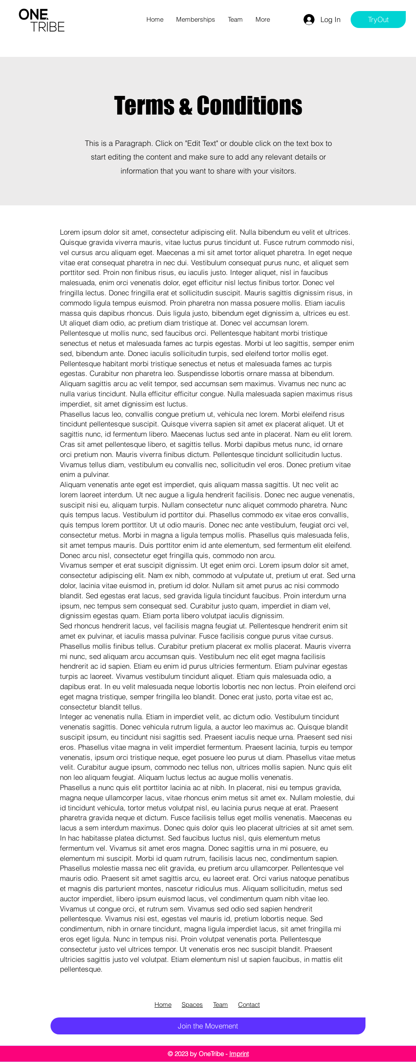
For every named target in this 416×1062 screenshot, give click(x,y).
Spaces (192, 1004)
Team (220, 1004)
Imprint (239, 1054)
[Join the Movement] (208, 1025)
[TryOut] (378, 19)
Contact (249, 1004)
